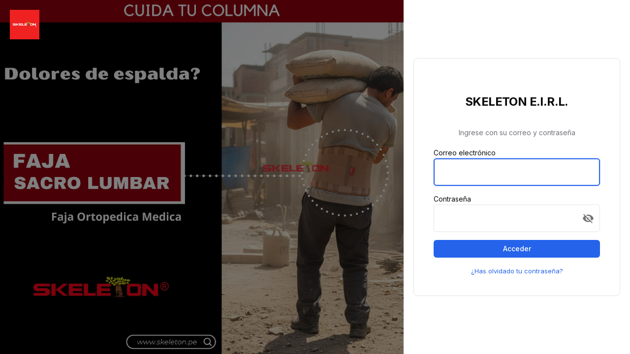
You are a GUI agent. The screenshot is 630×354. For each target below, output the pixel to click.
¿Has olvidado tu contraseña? (517, 271)
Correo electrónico (465, 152)
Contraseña (452, 199)
